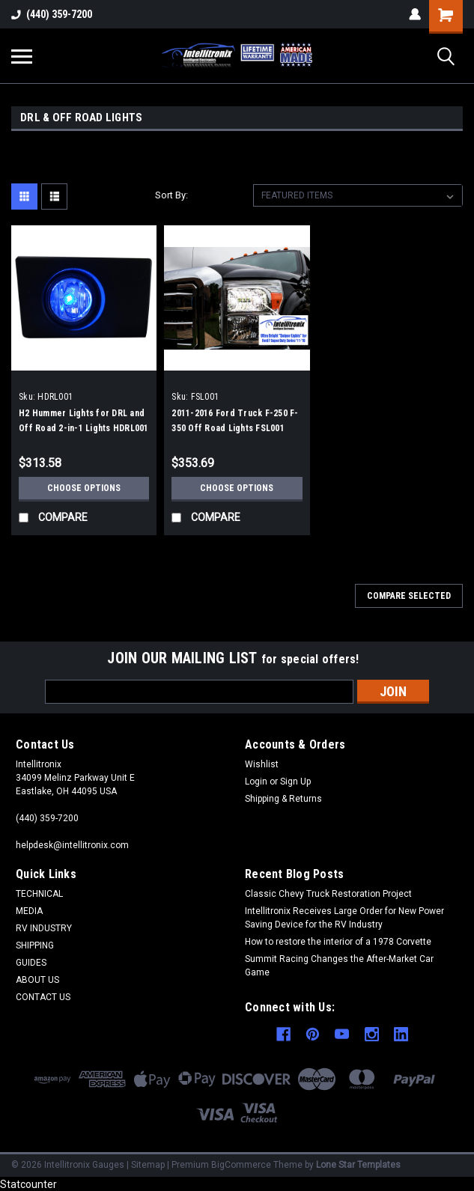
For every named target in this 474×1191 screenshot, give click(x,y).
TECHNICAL (39, 894)
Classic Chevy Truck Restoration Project (328, 894)
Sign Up (295, 781)
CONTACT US (43, 997)
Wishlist (262, 764)
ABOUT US (37, 980)
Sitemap (148, 1163)
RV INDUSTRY (44, 928)
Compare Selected (409, 596)
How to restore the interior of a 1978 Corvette (338, 941)
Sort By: (171, 195)
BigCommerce (241, 1163)
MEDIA (29, 911)
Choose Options (83, 488)
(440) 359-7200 (51, 14)
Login (256, 781)
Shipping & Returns (283, 799)
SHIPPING (35, 945)
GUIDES (31, 962)
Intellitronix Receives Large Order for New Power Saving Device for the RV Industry (344, 918)
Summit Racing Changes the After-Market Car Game (339, 966)
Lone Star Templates (358, 1163)
